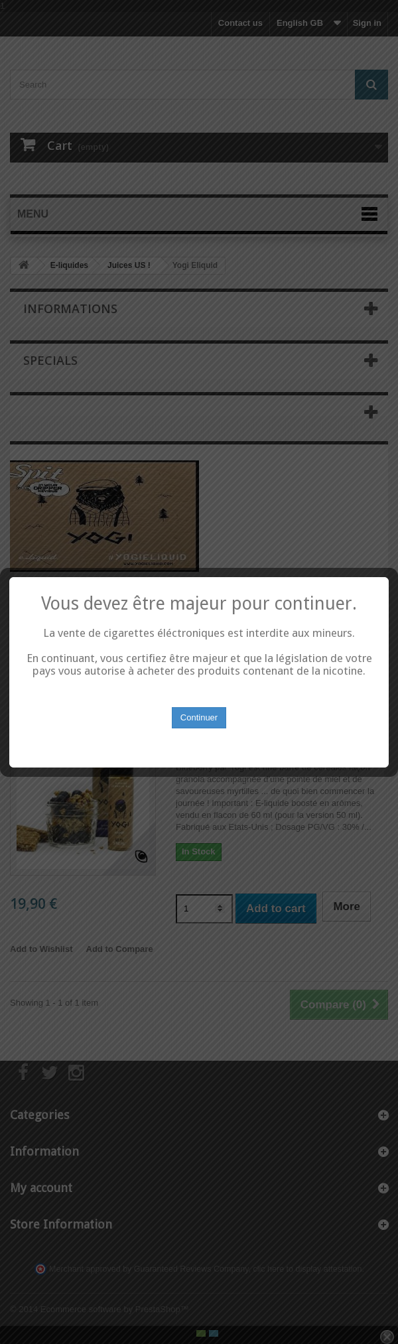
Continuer (199, 707)
